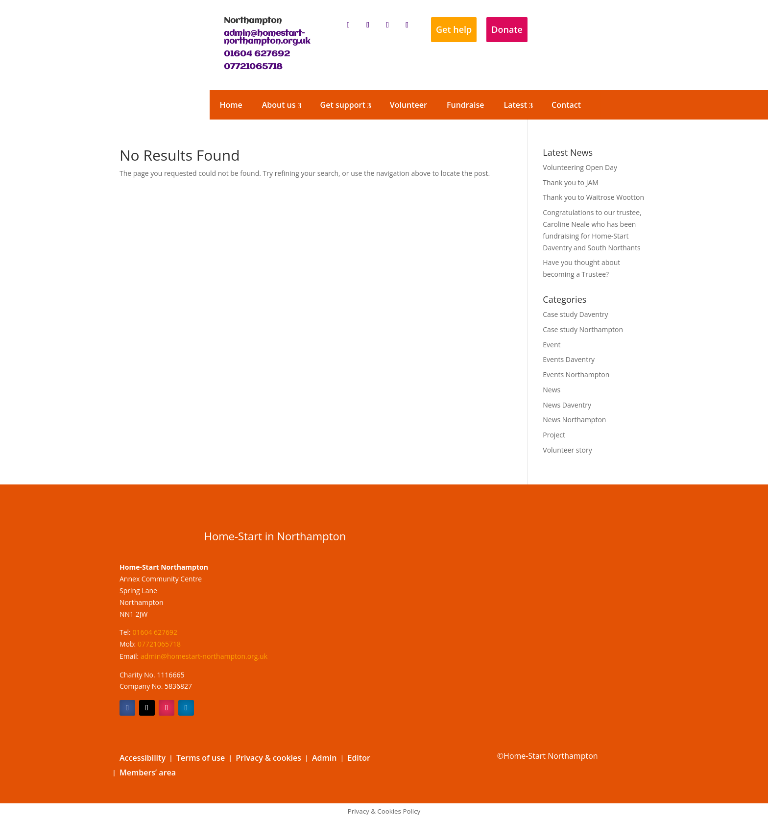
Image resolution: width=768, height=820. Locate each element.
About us (279, 104)
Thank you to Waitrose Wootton (593, 197)
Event (551, 344)
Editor (358, 758)
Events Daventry (569, 359)
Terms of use (200, 758)
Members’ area (148, 773)
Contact (566, 104)
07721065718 (253, 67)
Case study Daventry (575, 314)
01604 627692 (257, 54)
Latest (515, 104)
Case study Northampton (583, 329)
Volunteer (408, 104)
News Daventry (567, 405)
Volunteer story (567, 450)
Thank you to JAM (571, 182)
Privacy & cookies (268, 758)
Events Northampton (576, 374)
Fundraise (465, 104)
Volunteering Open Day (580, 167)
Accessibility (143, 758)
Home (230, 104)
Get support (342, 104)
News (551, 389)
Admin (324, 758)
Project (554, 434)
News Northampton (574, 419)
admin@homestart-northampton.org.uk (267, 37)
